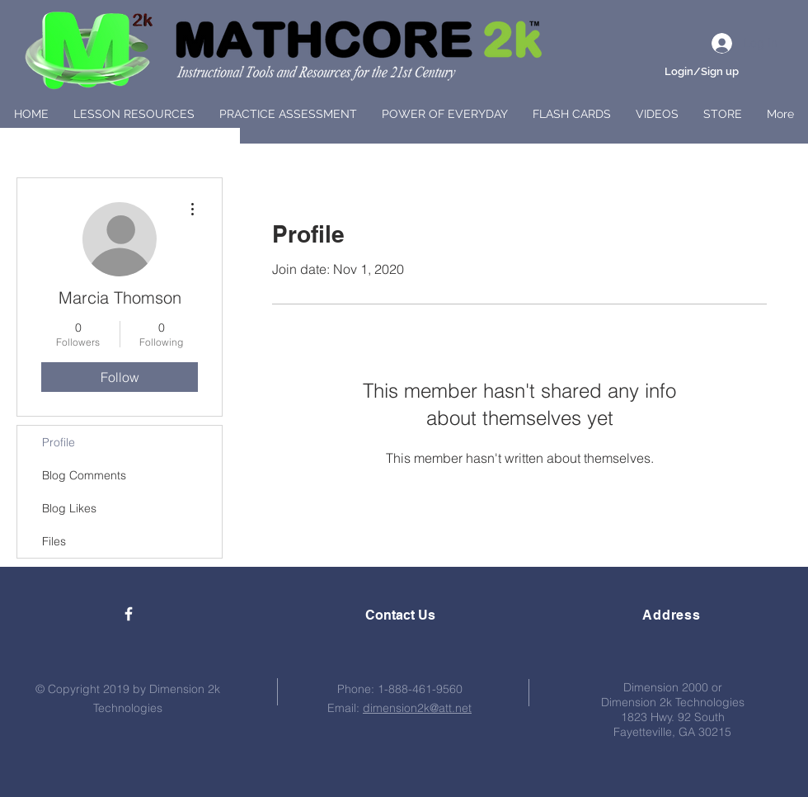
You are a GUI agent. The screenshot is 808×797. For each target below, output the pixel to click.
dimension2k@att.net (417, 707)
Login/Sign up (702, 71)
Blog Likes (69, 508)
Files (54, 541)
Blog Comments (84, 475)
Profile (58, 442)
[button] (134, 113)
